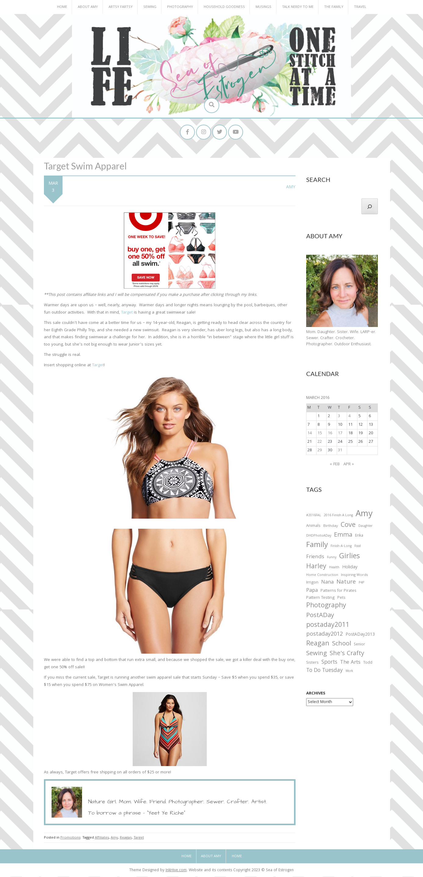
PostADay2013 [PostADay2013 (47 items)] (360, 635)
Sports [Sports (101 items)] (329, 663)
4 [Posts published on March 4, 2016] (349, 416)
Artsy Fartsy (121, 7)
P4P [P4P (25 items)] (361, 583)
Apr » (348, 464)
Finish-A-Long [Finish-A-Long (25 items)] (341, 547)
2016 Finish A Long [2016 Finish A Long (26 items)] (338, 515)
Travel (360, 7)
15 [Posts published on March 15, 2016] (319, 433)
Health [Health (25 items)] (334, 568)
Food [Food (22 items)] (357, 547)
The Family (333, 7)
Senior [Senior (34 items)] (359, 645)
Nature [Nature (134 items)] (346, 582)
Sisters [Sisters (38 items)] (312, 663)
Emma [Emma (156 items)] (343, 535)
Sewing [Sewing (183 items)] (316, 654)
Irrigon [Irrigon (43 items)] (312, 583)
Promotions (70, 838)
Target (127, 313)
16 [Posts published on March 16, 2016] (330, 433)
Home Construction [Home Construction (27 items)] (322, 575)
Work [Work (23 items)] (349, 672)
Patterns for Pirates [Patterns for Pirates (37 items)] (339, 591)
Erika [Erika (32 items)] (359, 536)
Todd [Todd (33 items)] (367, 663)
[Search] (369, 207)
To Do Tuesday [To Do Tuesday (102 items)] (324, 671)
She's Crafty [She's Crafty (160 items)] (347, 654)
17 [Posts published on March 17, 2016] (340, 433)
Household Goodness (224, 7)
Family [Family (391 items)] (317, 546)
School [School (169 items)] (341, 644)
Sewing (149, 7)
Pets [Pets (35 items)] (341, 599)
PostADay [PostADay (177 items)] (320, 616)
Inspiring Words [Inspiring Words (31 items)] (354, 575)
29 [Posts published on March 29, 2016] (319, 450)
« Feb (335, 464)
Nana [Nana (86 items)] (327, 583)
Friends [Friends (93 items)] (315, 558)
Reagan (126, 838)
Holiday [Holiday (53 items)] (349, 568)
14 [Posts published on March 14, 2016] (309, 433)
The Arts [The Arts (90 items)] (350, 663)
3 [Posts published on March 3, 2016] (339, 416)
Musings (263, 7)
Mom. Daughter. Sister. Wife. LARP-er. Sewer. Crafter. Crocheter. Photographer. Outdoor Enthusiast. (341, 338)
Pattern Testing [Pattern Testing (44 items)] (320, 598)
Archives (315, 694)
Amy (291, 188)
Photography (180, 7)
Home (62, 7)
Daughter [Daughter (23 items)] (365, 527)
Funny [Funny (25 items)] (331, 558)
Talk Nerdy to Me (298, 7)
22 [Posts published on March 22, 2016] (319, 442)
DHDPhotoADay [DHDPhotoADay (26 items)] (318, 536)
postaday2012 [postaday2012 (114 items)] (324, 635)
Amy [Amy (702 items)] (364, 515)
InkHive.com (176, 871)
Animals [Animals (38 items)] (313, 527)
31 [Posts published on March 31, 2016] (340, 450)
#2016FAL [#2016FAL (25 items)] (313, 515)
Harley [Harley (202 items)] (316, 567)
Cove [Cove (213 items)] (348, 526)
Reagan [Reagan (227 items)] (317, 644)
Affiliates (102, 838)
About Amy (88, 7)
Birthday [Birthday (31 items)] (330, 527)
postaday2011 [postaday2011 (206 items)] (327, 626)
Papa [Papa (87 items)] (312, 591)
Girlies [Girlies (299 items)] (349, 557)
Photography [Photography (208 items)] (326, 606)
